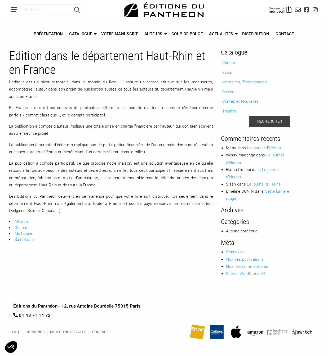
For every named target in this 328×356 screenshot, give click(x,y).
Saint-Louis (24, 239)
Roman (228, 62)
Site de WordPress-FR (245, 273)
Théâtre (229, 111)
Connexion (235, 251)
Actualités (221, 33)
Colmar (21, 227)
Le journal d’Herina (264, 147)
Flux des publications (245, 259)
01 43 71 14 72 (32, 315)
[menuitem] (48, 34)
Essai (227, 72)
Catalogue (80, 33)
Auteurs (153, 33)
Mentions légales (68, 331)
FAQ (15, 331)
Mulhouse (23, 233)
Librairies (35, 331)
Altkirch (21, 221)
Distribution (255, 33)
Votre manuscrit (119, 33)
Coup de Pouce (187, 33)
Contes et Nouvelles (240, 101)
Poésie (228, 91)
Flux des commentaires (247, 266)
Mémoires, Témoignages (244, 81)
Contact (285, 33)
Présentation (48, 33)
